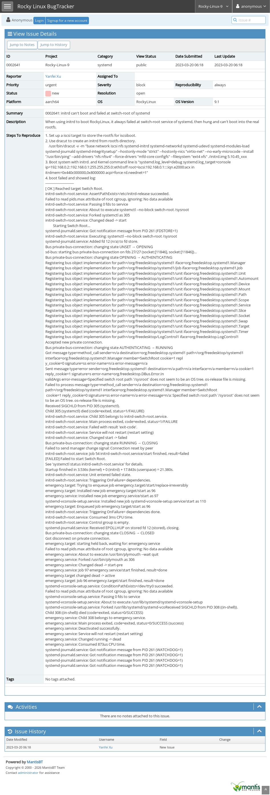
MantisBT (35, 761)
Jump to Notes (22, 44)
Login (39, 20)
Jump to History (53, 44)
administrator (28, 772)
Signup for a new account (67, 20)
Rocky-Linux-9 (214, 6)
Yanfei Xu (53, 76)
